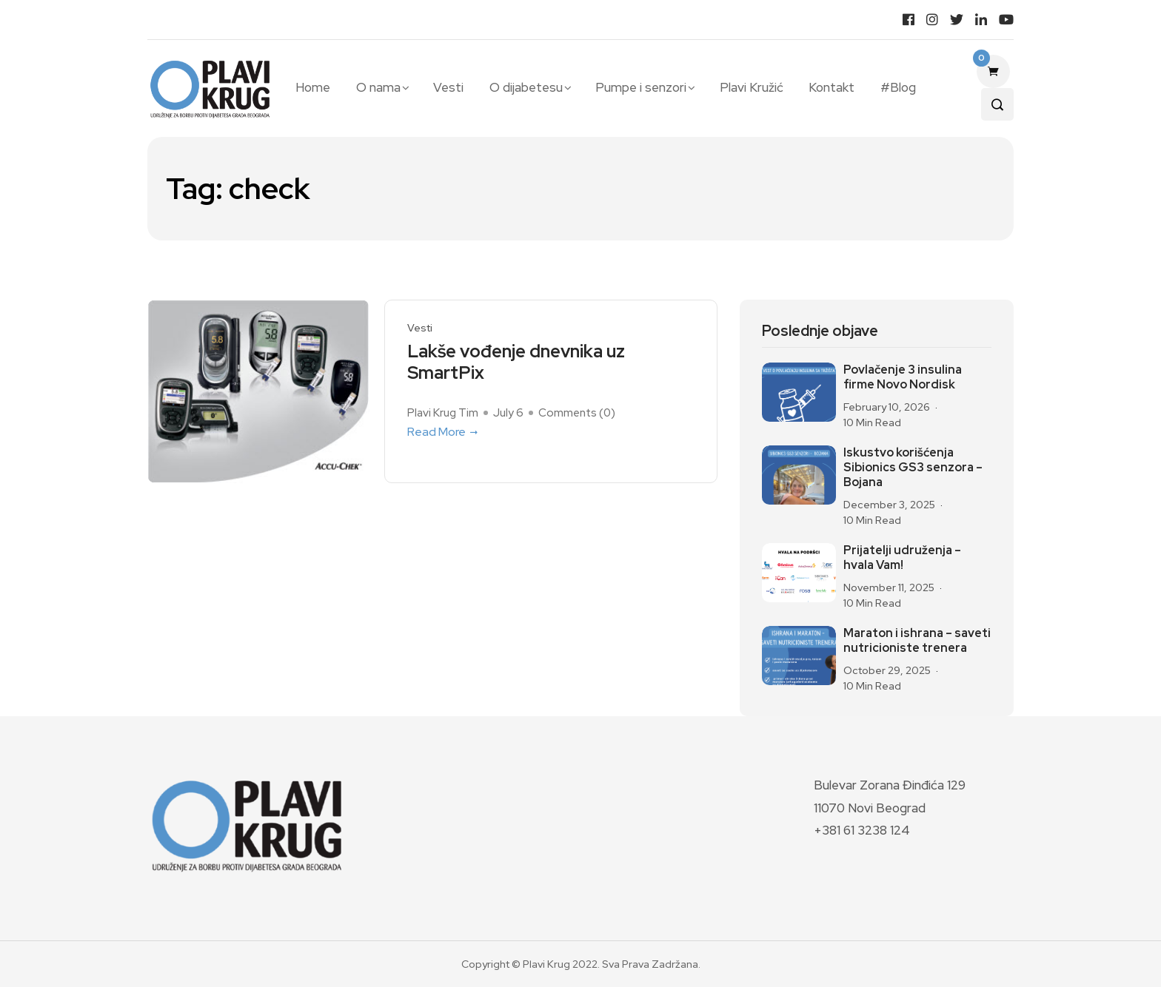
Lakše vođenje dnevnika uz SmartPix (516, 362)
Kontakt (831, 87)
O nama (378, 87)
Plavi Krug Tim (442, 413)
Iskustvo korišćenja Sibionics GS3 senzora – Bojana (913, 467)
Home (312, 87)
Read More (443, 431)
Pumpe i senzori (640, 87)
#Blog (898, 87)
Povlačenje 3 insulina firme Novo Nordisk (902, 377)
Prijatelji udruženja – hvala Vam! (902, 558)
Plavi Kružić (751, 87)
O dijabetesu (526, 87)
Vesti (448, 87)
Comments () (576, 413)
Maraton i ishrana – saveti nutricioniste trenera (917, 641)
